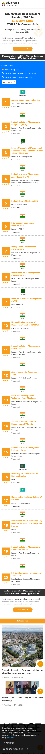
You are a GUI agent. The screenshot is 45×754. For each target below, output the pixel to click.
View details (15, 106)
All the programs (12, 69)
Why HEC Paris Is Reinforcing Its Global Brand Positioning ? (22, 699)
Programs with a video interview (18, 77)
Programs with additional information (20, 73)
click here (10, 737)
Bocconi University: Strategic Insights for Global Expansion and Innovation (22, 672)
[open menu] (42, 4)
